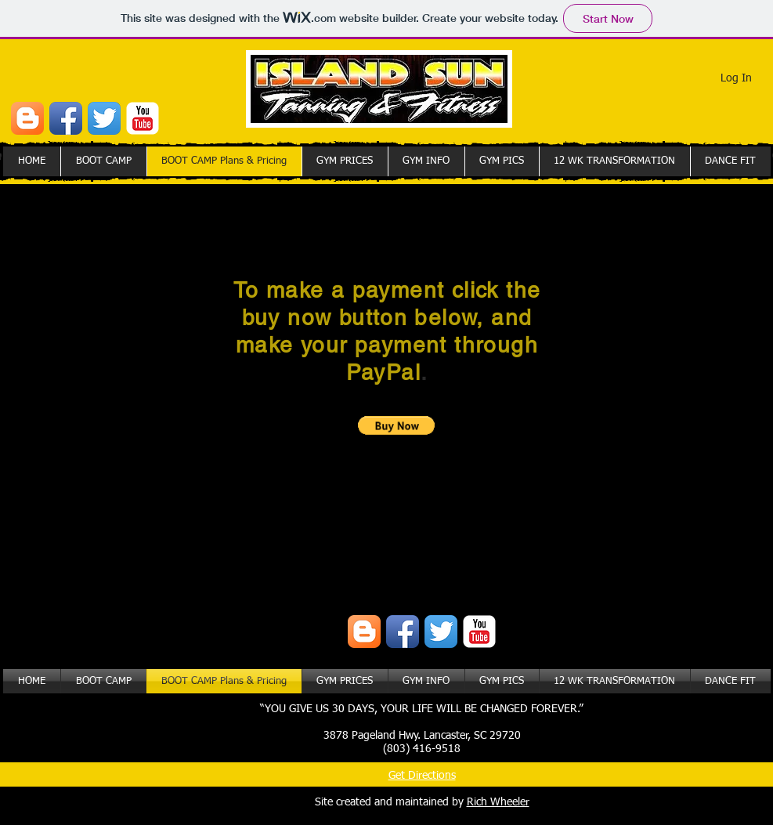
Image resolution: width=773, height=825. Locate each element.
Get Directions (422, 775)
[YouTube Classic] (142, 118)
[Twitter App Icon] (104, 118)
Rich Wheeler (498, 802)
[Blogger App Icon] (27, 118)
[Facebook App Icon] (65, 118)
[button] (396, 425)
